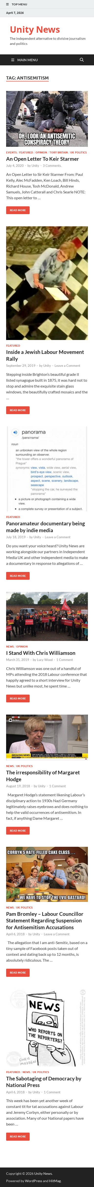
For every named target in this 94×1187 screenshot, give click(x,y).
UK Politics (78, 152)
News (10, 646)
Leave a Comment (67, 366)
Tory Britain (58, 152)
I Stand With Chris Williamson (40, 653)
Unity (35, 166)
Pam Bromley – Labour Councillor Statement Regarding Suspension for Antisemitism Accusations (44, 920)
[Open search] (81, 60)
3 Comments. (52, 166)
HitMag (55, 1181)
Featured (26, 152)
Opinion (41, 152)
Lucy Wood (45, 660)
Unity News (35, 29)
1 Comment (64, 660)
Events (11, 152)
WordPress (33, 1181)
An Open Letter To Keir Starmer (42, 159)
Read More (16, 209)
